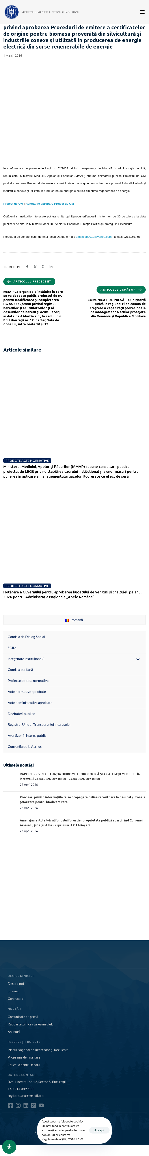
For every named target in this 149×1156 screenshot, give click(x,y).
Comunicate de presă (23, 1017)
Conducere (16, 999)
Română (74, 620)
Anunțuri (14, 1032)
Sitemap (13, 991)
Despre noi (16, 984)
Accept (99, 1130)
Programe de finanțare (24, 1057)
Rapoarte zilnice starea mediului (31, 1024)
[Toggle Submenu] (138, 658)
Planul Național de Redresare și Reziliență (38, 1050)
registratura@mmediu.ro (26, 1096)
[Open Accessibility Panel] (9, 1147)
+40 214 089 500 (21, 1089)
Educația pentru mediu (24, 1065)
